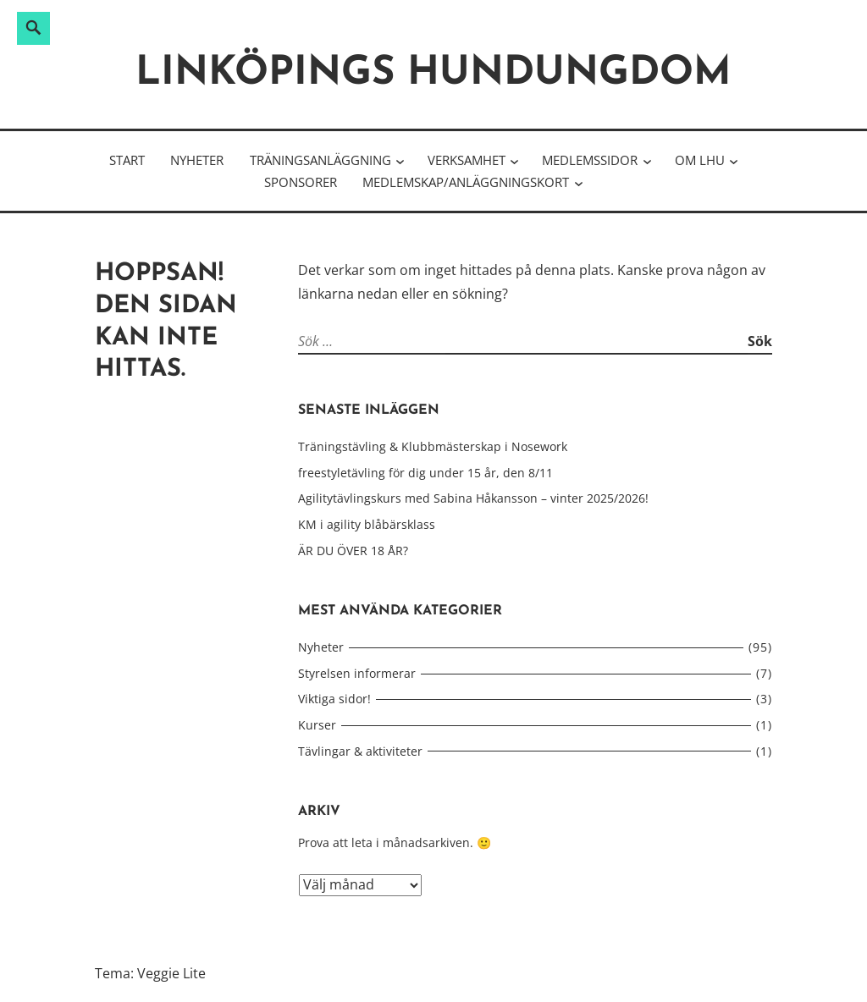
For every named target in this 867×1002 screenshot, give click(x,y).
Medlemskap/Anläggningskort (465, 181)
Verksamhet (466, 159)
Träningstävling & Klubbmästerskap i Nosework (432, 446)
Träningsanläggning (320, 159)
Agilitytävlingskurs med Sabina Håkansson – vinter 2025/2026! (473, 498)
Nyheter (197, 159)
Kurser (317, 725)
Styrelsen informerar (357, 673)
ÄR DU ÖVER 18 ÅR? (353, 550)
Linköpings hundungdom (433, 74)
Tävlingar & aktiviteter (360, 751)
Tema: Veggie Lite (150, 973)
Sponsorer (300, 181)
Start (127, 159)
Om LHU (700, 159)
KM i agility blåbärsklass (366, 524)
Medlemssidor (590, 159)
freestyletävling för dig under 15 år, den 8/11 (425, 473)
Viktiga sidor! (334, 699)
